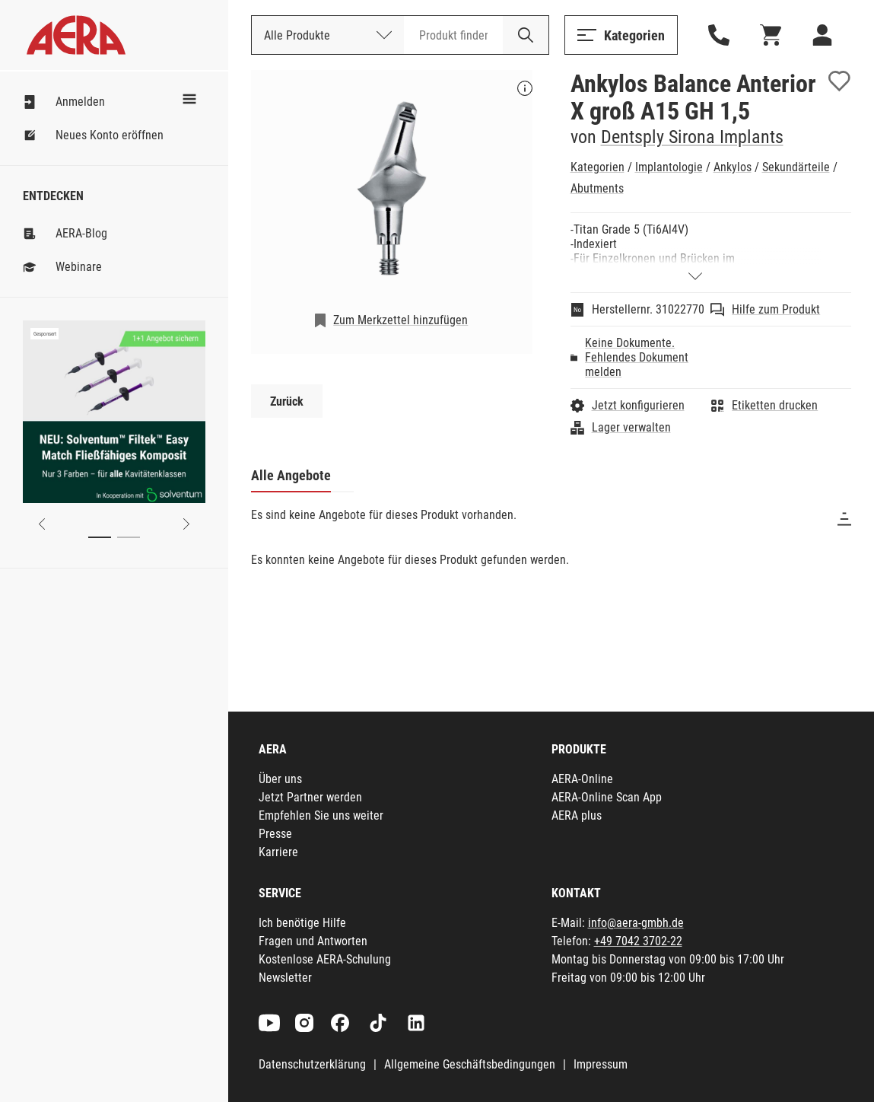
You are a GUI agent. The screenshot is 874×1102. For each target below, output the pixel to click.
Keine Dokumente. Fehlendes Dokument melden (636, 357)
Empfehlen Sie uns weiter (321, 815)
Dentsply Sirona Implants (692, 137)
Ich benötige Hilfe (302, 923)
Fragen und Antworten (313, 941)
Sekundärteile (796, 167)
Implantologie (669, 167)
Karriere (278, 852)
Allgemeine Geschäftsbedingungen (469, 1064)
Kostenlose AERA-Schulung (325, 959)
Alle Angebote (291, 475)
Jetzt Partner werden (310, 797)
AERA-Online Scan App (606, 797)
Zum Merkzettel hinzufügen (400, 320)
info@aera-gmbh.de (636, 923)
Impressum (601, 1064)
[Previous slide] (42, 524)
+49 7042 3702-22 (638, 941)
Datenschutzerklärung (312, 1064)
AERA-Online (582, 779)
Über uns (280, 779)
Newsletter (285, 977)
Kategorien (597, 167)
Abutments (597, 188)
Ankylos (733, 167)
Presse (275, 833)
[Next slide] (186, 524)
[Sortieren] (844, 519)
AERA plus (576, 815)
